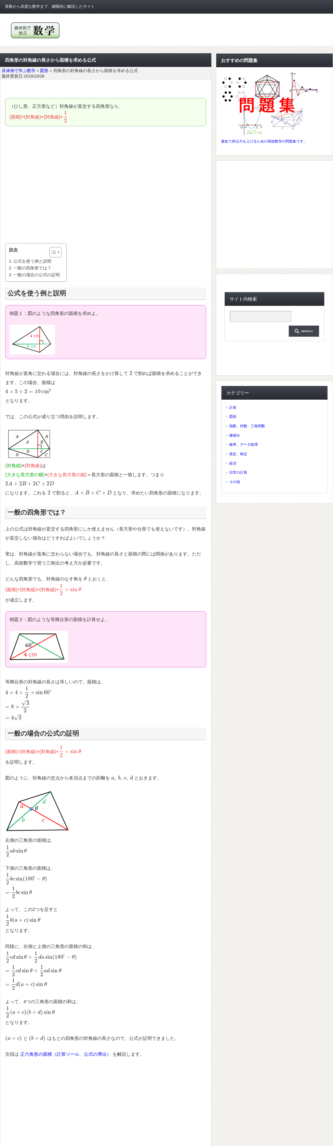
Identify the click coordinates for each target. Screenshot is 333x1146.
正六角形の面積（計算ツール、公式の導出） (65, 1054)
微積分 (234, 435)
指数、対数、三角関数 (247, 426)
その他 (234, 482)
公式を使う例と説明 (32, 261)
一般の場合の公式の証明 (36, 274)
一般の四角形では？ (32, 268)
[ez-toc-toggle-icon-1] (52, 252)
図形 (232, 416)
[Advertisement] (105, 184)
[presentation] (65, 116)
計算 (232, 407)
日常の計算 (238, 472)
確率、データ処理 (243, 444)
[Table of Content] (55, 252)
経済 (232, 463)
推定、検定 (238, 454)
